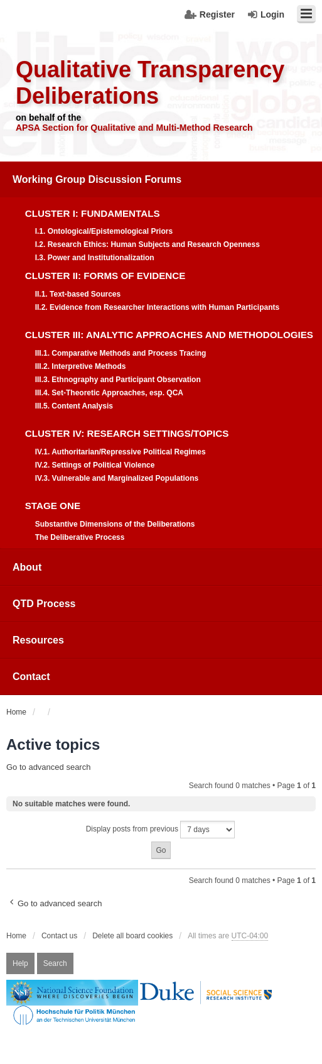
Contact (31, 676)
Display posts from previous (160, 829)
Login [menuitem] (272, 14)
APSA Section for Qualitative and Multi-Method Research (134, 128)
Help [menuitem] (20, 963)
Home (16, 935)
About (27, 567)
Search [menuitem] (55, 963)
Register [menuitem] (217, 14)
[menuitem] (161, 355)
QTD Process (44, 603)
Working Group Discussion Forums (97, 179)
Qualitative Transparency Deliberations (150, 83)
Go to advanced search (48, 767)
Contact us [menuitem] (59, 935)
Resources (38, 640)
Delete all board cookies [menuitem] (132, 935)
